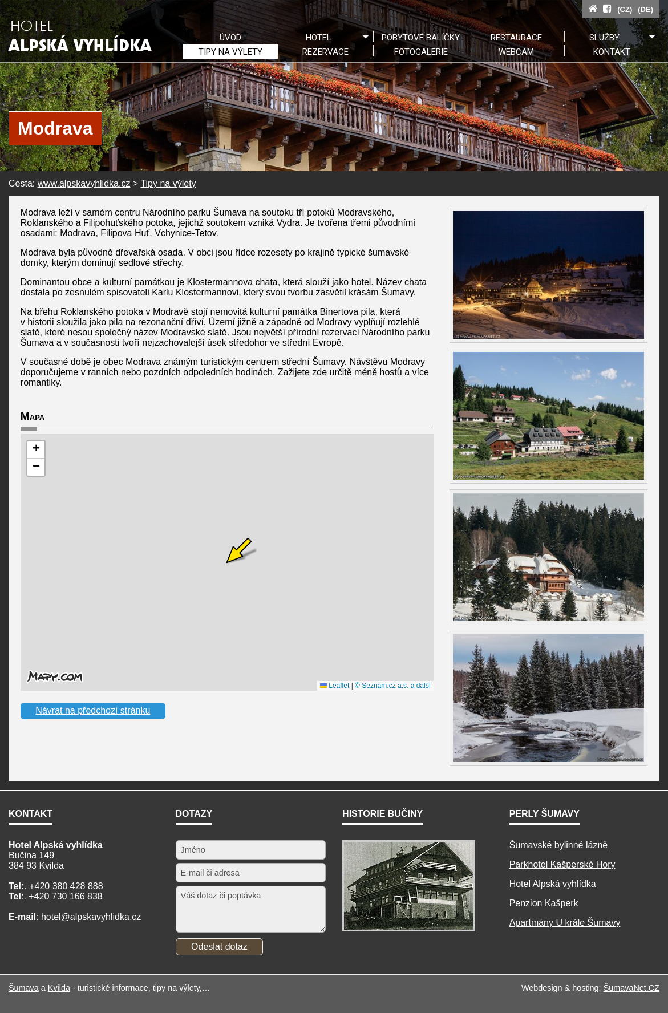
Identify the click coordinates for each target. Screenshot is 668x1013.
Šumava (24, 987)
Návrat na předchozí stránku (92, 710)
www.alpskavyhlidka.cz (84, 183)
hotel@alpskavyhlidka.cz (91, 917)
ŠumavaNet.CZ (631, 987)
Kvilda (59, 987)
